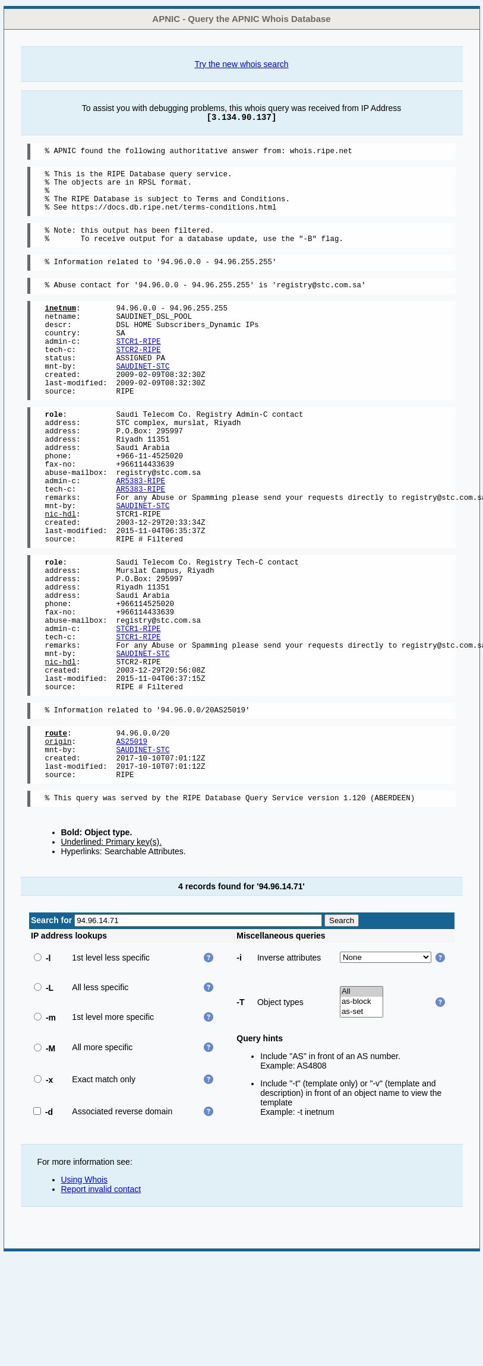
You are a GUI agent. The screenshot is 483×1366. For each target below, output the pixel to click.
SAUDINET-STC (143, 398)
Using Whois (84, 1288)
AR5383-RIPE (141, 534)
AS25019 (132, 841)
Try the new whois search (241, 64)
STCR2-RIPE (138, 378)
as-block (361, 1110)
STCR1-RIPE (138, 368)
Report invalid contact (101, 1297)
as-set (361, 1120)
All (361, 1100)
